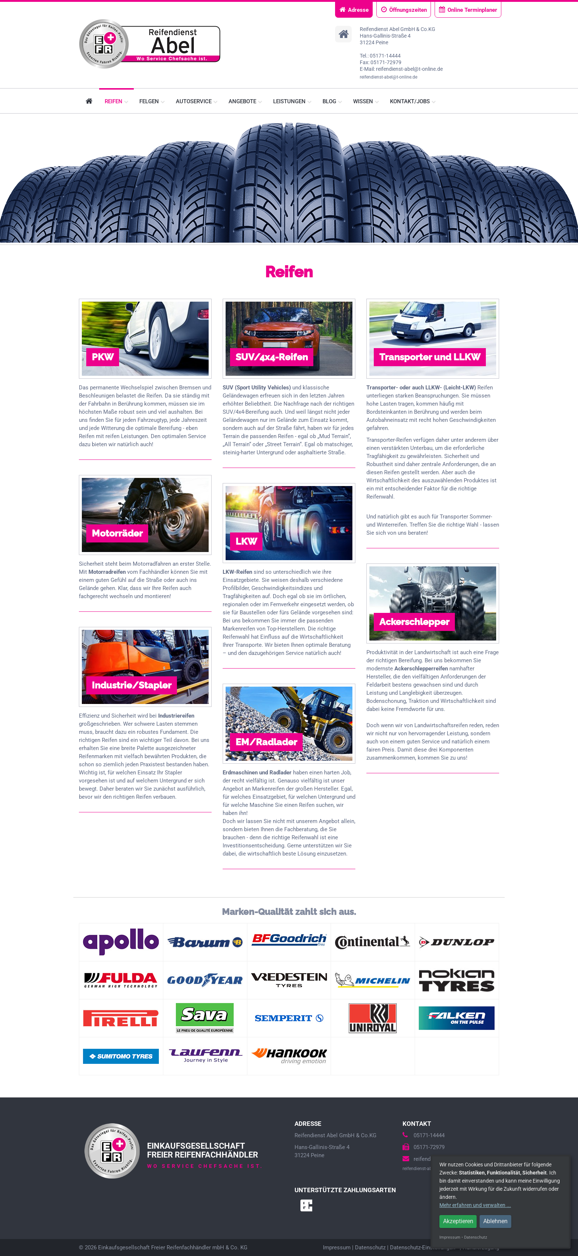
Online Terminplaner (468, 9)
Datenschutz (370, 1247)
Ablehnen (495, 1221)
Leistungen (292, 101)
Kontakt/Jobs (413, 101)
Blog (332, 101)
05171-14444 (424, 1135)
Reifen (116, 101)
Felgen (152, 101)
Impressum (337, 1247)
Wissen (366, 101)
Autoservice (196, 101)
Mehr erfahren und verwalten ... (475, 1205)
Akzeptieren (458, 1221)
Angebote (245, 101)
